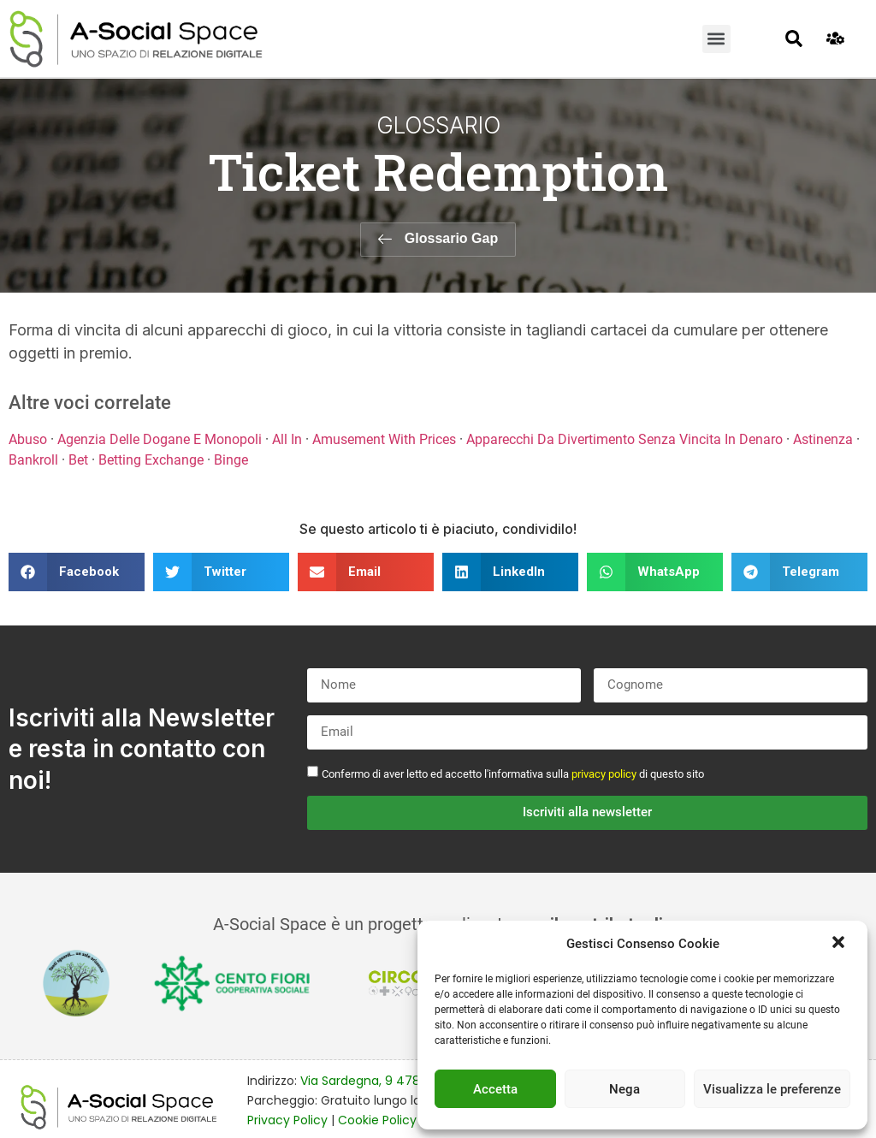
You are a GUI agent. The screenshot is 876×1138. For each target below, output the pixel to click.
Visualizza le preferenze (772, 1089)
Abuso (28, 439)
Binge (231, 460)
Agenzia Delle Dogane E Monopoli (159, 439)
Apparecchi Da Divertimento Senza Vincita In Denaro (624, 439)
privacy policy (603, 773)
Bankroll (33, 460)
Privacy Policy (287, 1119)
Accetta (495, 1089)
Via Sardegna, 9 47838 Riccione (394, 1080)
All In (287, 439)
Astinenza (823, 439)
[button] (840, 944)
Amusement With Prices (384, 439)
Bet (78, 460)
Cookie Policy (377, 1119)
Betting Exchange (151, 460)
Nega (624, 1089)
